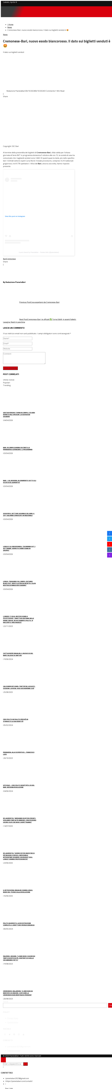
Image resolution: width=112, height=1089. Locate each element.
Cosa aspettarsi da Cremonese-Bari (31, 302)
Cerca (5, 1001)
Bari (4, 259)
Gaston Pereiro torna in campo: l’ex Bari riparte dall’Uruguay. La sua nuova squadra (19, 414)
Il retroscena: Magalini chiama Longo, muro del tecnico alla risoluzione (18, 891)
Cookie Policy (12, 1022)
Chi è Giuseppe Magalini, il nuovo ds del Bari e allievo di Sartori (18, 654)
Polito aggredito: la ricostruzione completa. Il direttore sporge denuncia (18, 924)
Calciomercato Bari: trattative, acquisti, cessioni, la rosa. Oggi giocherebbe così (19, 687)
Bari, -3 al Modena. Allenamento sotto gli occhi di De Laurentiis (19, 481)
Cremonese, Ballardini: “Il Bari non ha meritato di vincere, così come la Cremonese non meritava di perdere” (18, 993)
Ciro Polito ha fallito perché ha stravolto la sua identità (15, 720)
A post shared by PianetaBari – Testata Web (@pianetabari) (39, 252)
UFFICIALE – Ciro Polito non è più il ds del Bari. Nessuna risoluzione (19, 786)
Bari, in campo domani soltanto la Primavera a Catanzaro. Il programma (17, 448)
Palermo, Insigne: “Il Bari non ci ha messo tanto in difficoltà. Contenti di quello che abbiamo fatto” (19, 958)
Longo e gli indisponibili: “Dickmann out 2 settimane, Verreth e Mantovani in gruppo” (19, 548)
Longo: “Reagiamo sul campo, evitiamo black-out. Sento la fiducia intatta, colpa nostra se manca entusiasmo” (19, 583)
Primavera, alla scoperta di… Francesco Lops (18, 753)
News (5, 34)
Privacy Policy (12, 1018)
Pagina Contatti (13, 1050)
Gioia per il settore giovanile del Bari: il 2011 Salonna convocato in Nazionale (19, 514)
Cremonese (11, 259)
